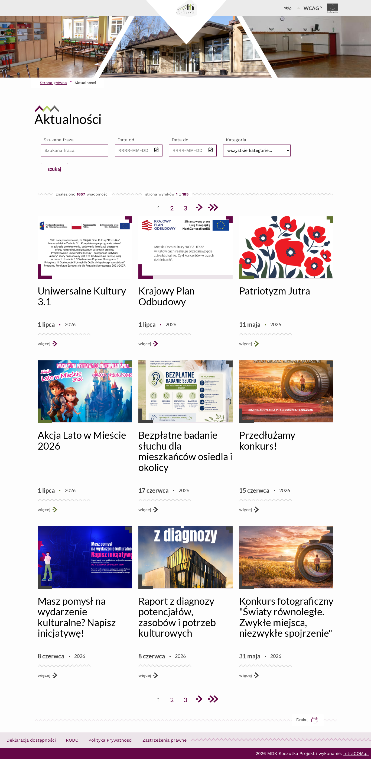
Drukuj (310, 719)
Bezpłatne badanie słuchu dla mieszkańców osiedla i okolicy (185, 451)
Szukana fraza (59, 139)
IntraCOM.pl (356, 753)
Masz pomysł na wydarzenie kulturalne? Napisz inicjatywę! (77, 617)
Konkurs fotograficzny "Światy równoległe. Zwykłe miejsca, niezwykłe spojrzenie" (286, 617)
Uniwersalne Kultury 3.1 (82, 296)
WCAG (313, 8)
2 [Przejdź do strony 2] (174, 207)
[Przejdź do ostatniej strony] (213, 208)
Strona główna (53, 83)
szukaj (54, 169)
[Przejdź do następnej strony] (199, 208)
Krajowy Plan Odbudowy (166, 296)
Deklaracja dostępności (31, 740)
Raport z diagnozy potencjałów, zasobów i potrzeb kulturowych (177, 617)
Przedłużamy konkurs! (267, 440)
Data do (180, 139)
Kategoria (236, 139)
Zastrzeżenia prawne (164, 740)
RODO (72, 740)
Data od (126, 139)
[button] (156, 150)
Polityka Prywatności (110, 740)
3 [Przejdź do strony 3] (187, 207)
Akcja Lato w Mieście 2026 (82, 440)
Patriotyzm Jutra (274, 291)
